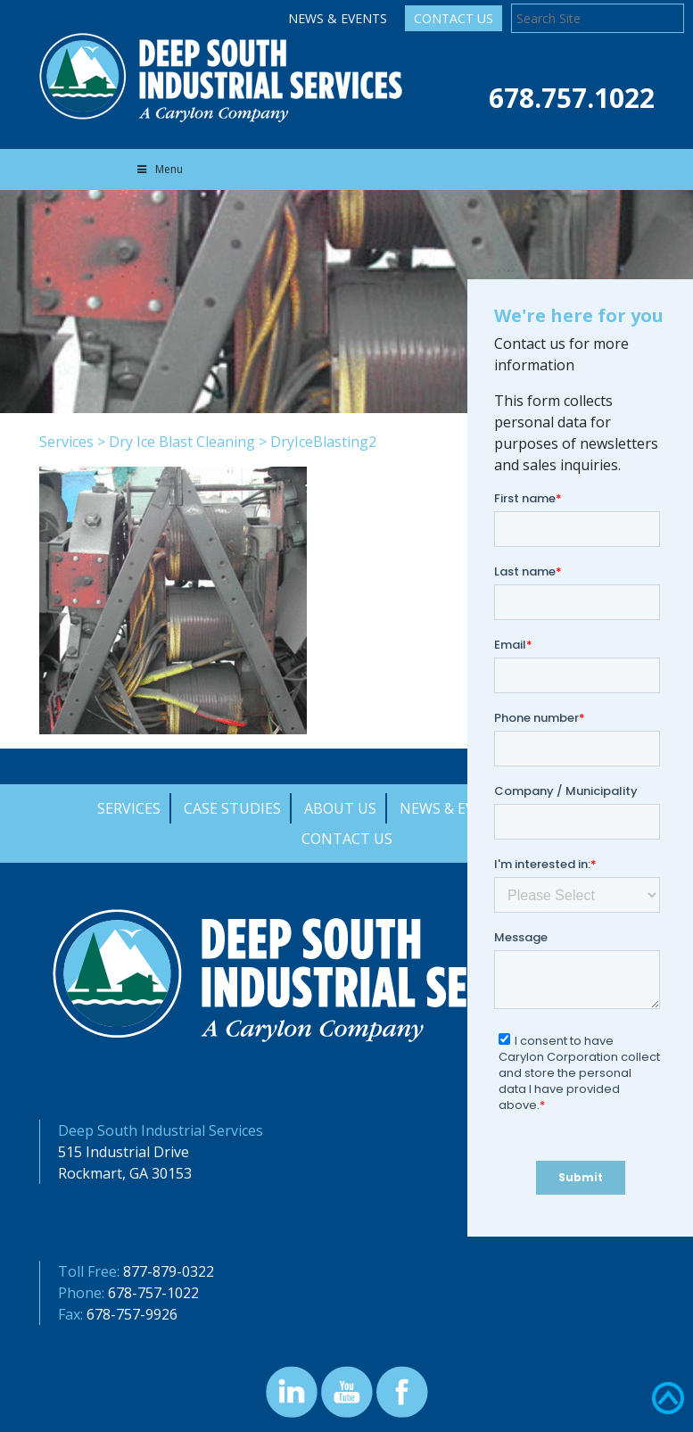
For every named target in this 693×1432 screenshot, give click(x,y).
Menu (160, 169)
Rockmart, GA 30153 (125, 1173)
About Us (340, 808)
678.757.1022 (572, 97)
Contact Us (453, 18)
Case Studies (232, 808)
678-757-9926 (132, 1314)
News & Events (337, 18)
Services (66, 441)
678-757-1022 (153, 1293)
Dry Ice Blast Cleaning (182, 441)
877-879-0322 (168, 1271)
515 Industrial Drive (123, 1152)
